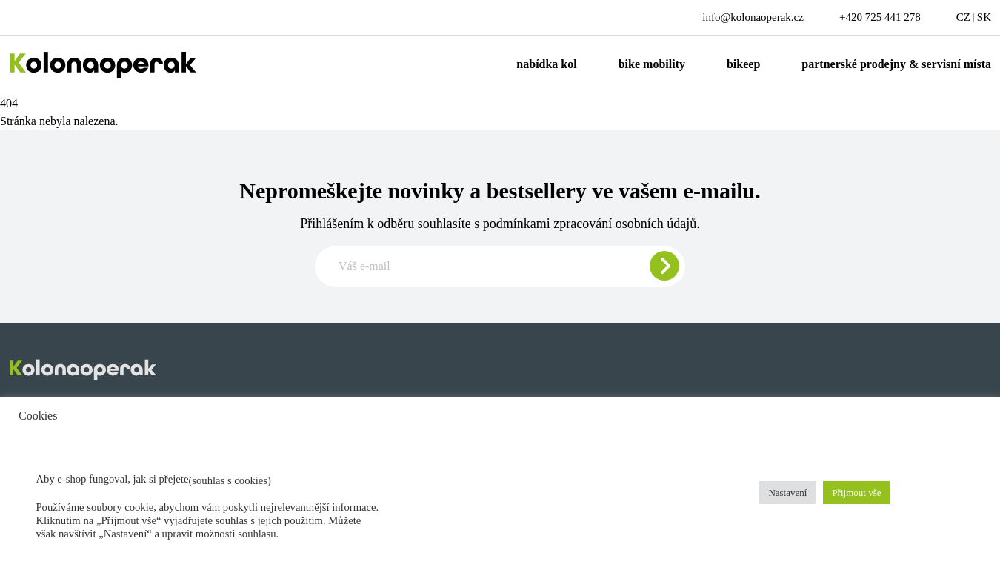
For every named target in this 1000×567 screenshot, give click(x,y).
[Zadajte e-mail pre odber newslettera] (500, 266)
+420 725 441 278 (880, 17)
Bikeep (743, 64)
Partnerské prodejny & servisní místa (896, 64)
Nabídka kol (546, 64)
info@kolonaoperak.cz (753, 17)
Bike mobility (652, 64)
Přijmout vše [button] (856, 492)
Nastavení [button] (787, 492)
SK (984, 17)
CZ (963, 17)
